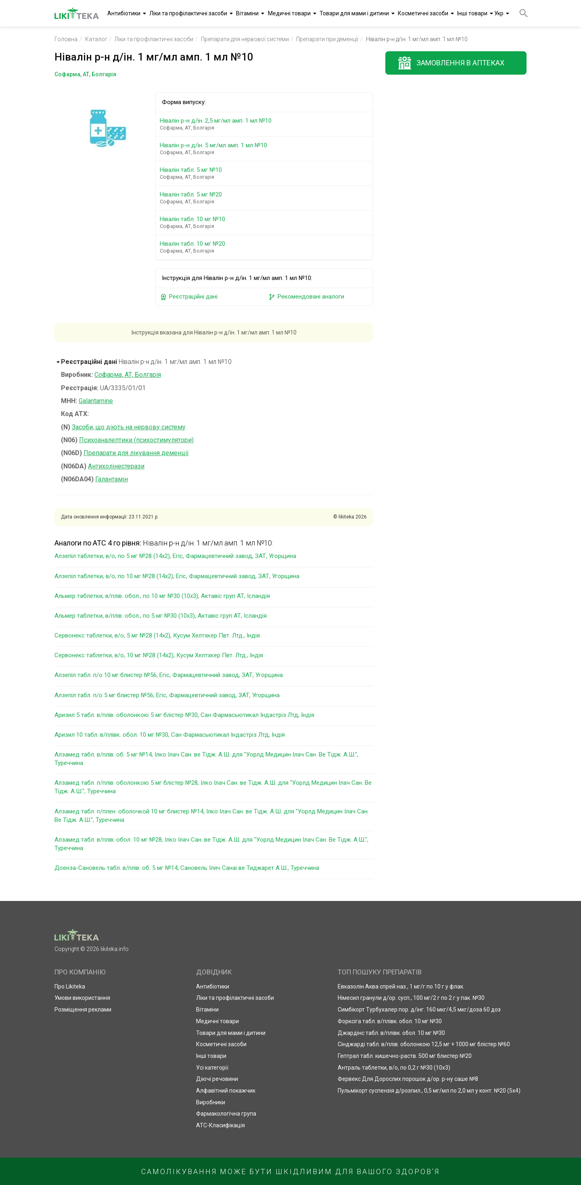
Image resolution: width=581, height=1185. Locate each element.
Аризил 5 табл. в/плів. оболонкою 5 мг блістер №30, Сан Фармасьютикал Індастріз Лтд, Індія (184, 715)
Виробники (210, 1102)
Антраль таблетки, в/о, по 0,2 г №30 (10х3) (394, 1067)
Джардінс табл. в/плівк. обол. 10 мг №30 (391, 1033)
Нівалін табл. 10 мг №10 (266, 222)
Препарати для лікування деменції (136, 453)
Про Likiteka (69, 986)
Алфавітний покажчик (225, 1090)
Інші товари (472, 13)
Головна (65, 39)
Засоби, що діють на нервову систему (129, 427)
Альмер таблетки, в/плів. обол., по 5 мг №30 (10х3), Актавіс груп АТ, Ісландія (160, 615)
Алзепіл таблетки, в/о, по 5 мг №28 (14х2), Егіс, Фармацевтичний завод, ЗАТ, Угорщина (175, 556)
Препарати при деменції (327, 39)
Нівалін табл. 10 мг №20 (266, 247)
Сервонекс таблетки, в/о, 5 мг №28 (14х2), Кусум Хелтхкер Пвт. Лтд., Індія (157, 635)
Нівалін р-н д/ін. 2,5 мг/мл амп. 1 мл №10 (266, 124)
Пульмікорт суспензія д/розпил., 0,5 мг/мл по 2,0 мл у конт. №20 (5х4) (429, 1090)
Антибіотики (123, 13)
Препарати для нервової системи (245, 39)
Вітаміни (247, 13)
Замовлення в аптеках (460, 63)
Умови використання (82, 998)
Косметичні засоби (423, 13)
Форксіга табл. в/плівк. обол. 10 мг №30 (390, 1021)
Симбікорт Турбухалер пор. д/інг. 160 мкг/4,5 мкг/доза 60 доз (419, 1009)
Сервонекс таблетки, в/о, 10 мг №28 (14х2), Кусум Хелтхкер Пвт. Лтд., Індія (158, 655)
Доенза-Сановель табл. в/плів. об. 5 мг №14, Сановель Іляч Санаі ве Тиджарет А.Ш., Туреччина (186, 868)
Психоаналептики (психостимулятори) (136, 440)
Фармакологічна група (226, 1113)
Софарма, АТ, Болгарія (127, 374)
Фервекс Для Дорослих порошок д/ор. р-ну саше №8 (408, 1079)
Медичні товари (289, 13)
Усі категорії (212, 1067)
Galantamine (96, 401)
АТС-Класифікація (220, 1125)
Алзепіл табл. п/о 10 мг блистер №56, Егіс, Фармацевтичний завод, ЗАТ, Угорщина (168, 675)
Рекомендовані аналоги (306, 297)
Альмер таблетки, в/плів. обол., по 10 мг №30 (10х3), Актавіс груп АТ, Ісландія (162, 596)
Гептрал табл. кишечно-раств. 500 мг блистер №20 (405, 1056)
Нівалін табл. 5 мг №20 (266, 198)
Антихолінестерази (116, 466)
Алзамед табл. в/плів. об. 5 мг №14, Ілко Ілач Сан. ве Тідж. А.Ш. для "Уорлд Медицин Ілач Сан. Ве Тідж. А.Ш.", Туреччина (206, 759)
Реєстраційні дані (188, 297)
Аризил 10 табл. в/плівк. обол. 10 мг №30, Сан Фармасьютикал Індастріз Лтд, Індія (169, 734)
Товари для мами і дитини (354, 13)
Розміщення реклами (82, 1009)
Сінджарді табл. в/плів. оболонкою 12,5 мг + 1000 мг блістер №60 (424, 1044)
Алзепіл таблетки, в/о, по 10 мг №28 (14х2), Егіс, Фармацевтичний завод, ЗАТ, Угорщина (176, 576)
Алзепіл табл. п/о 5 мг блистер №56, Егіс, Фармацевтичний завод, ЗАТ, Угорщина (167, 695)
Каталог (96, 39)
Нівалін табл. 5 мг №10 (266, 173)
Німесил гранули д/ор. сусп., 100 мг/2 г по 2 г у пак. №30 (411, 998)
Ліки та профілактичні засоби (188, 13)
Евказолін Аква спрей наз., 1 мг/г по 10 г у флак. (401, 986)
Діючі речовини (217, 1079)
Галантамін (111, 479)
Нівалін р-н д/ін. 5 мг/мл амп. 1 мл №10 (266, 149)
